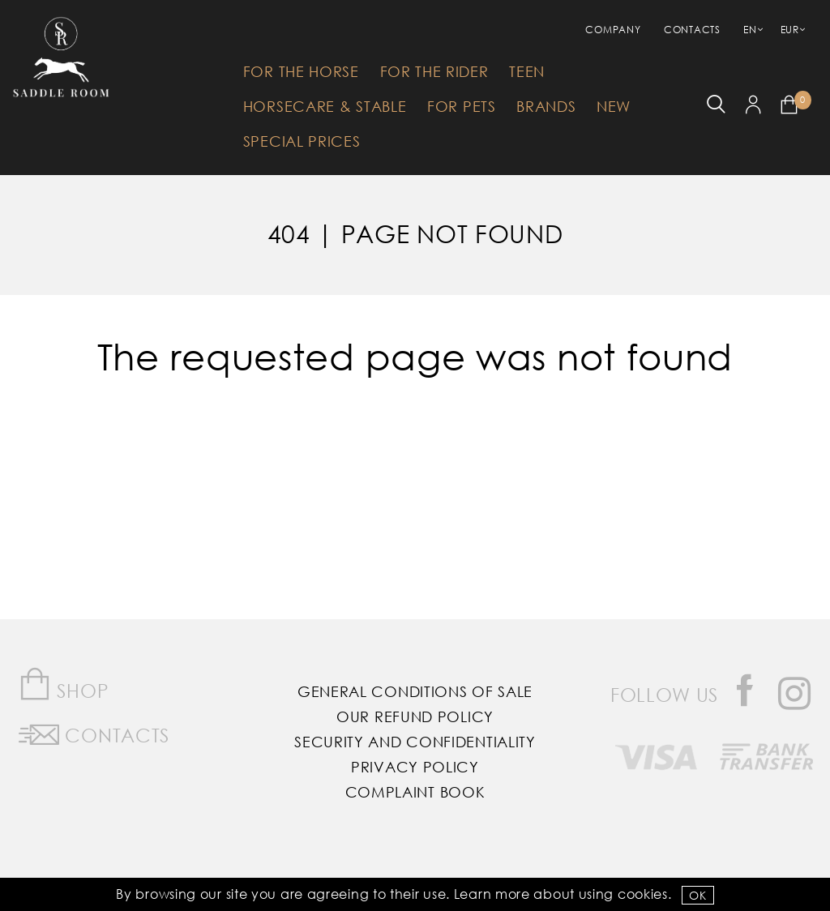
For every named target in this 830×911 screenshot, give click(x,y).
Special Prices (302, 141)
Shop (64, 684)
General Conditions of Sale (415, 691)
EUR (790, 29)
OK (697, 895)
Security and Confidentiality (415, 742)
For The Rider (434, 71)
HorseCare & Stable (325, 106)
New (614, 106)
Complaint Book (415, 792)
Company (612, 29)
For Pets (461, 106)
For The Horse (301, 71)
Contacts (692, 29)
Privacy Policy (415, 767)
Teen (527, 71)
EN (749, 29)
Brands (545, 106)
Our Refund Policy (415, 716)
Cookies (643, 893)
